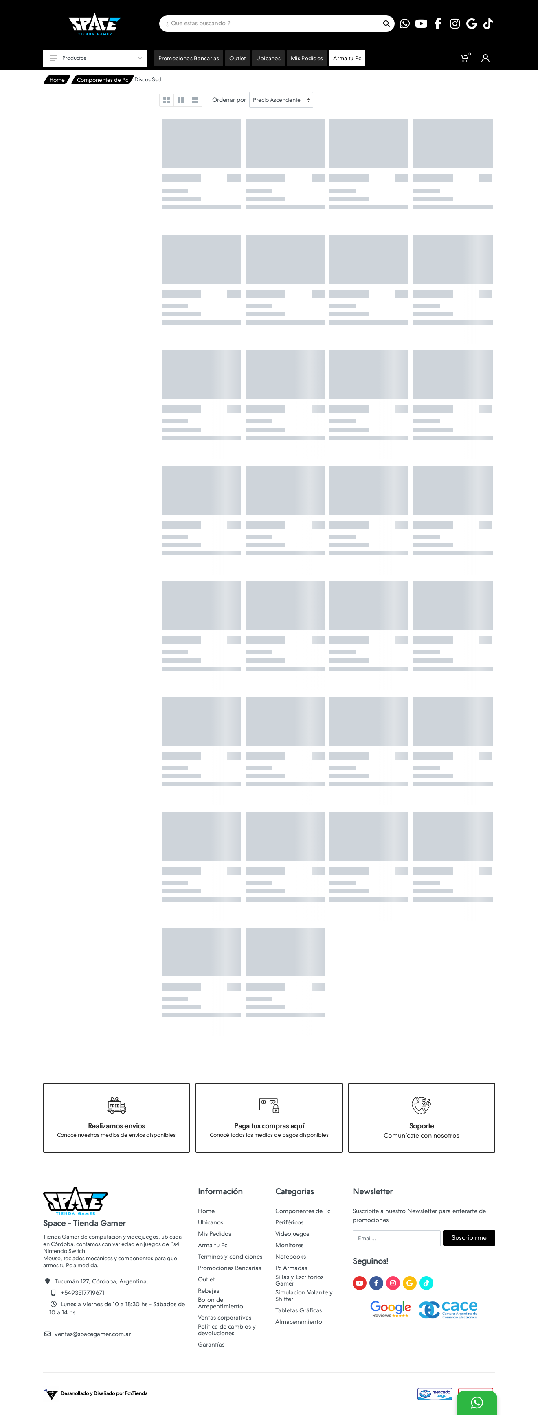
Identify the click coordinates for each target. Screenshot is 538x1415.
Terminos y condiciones (230, 1256)
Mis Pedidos (214, 1234)
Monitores (289, 1245)
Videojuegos (292, 1234)
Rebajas (208, 1291)
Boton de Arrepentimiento (220, 1303)
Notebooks (290, 1256)
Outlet (206, 1279)
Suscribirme (469, 1238)
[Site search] (268, 23)
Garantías (211, 1344)
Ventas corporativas (224, 1317)
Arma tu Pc (212, 1245)
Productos (96, 58)
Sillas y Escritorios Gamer (299, 1280)
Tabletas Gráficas (298, 1310)
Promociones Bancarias (229, 1268)
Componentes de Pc (102, 80)
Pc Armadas (291, 1268)
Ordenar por (229, 99)
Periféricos (289, 1222)
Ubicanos (210, 1222)
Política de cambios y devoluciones (227, 1329)
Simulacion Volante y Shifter (304, 1295)
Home (57, 80)
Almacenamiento (298, 1321)
